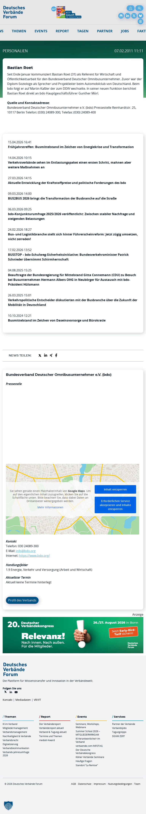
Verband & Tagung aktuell (53, 731)
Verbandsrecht (10, 740)
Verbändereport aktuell (51, 727)
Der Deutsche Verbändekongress (86, 751)
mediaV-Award (47, 740)
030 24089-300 (28, 546)
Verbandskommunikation (16, 748)
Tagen (83, 31)
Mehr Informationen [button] (50, 507)
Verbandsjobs (119, 727)
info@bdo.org (26, 551)
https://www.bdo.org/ (34, 555)
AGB (73, 783)
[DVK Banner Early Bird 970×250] (73, 619)
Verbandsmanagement (15, 731)
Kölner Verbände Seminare (90, 757)
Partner (105, 31)
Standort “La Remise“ (87, 765)
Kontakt (7, 700)
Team (137, 783)
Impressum (100, 783)
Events (41, 31)
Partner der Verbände (123, 723)
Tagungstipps (119, 731)
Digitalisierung (10, 744)
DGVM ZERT (118, 736)
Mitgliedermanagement (15, 727)
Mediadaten (23, 700)
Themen (19, 31)
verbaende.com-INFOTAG (89, 745)
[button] (8, 805)
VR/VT (37, 700)
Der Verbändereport (50, 723)
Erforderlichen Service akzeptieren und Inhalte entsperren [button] (115, 505)
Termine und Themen (50, 736)
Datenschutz (84, 783)
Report (62, 31)
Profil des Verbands (22, 600)
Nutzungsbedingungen (120, 783)
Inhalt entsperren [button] (115, 489)
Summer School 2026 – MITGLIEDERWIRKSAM (88, 733)
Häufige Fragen (84, 761)
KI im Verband (10, 723)
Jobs (125, 31)
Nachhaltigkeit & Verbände (17, 736)
